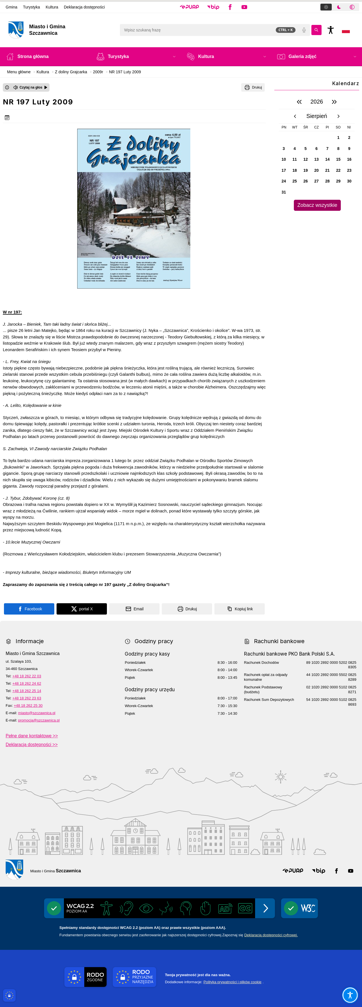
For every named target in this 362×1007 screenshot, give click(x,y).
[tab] (326, 7)
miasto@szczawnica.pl (36, 713)
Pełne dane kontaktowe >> (32, 735)
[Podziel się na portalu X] (82, 609)
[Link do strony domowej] (61, 30)
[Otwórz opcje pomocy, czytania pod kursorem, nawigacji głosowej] (349, 994)
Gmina (11, 7)
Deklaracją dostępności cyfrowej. (271, 935)
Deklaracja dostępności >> (32, 744)
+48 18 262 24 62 (26, 683)
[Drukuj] (253, 87)
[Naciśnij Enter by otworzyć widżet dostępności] (330, 30)
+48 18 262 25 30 (28, 705)
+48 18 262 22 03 (26, 676)
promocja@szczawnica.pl (39, 720)
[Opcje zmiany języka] (346, 30)
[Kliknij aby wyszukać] (316, 30)
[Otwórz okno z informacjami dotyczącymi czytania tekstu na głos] (7, 87)
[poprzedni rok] (299, 102)
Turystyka (31, 7)
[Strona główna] (45, 56)
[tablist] (339, 7)
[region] (316, 153)
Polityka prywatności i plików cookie (232, 982)
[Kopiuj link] (239, 609)
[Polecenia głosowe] (304, 30)
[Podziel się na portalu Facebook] (29, 609)
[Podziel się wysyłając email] (134, 609)
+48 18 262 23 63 (26, 698)
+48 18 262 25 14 (26, 691)
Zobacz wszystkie (317, 205)
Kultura (52, 7)
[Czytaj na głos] (30, 87)
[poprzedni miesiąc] (295, 116)
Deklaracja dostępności (84, 7)
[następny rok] (334, 102)
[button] (189, 7)
